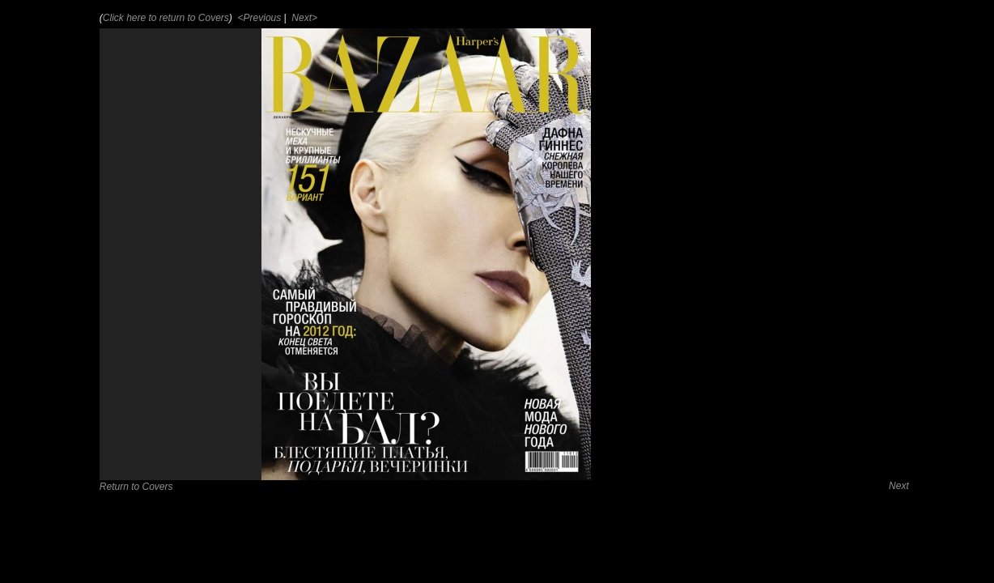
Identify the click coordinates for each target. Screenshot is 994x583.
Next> (303, 17)
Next (899, 486)
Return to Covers (136, 486)
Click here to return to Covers (166, 17)
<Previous (258, 17)
